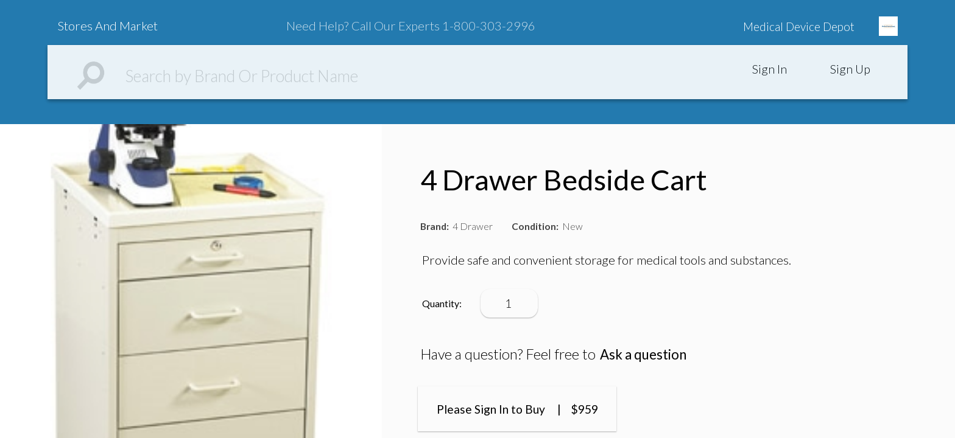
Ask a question (646, 354)
